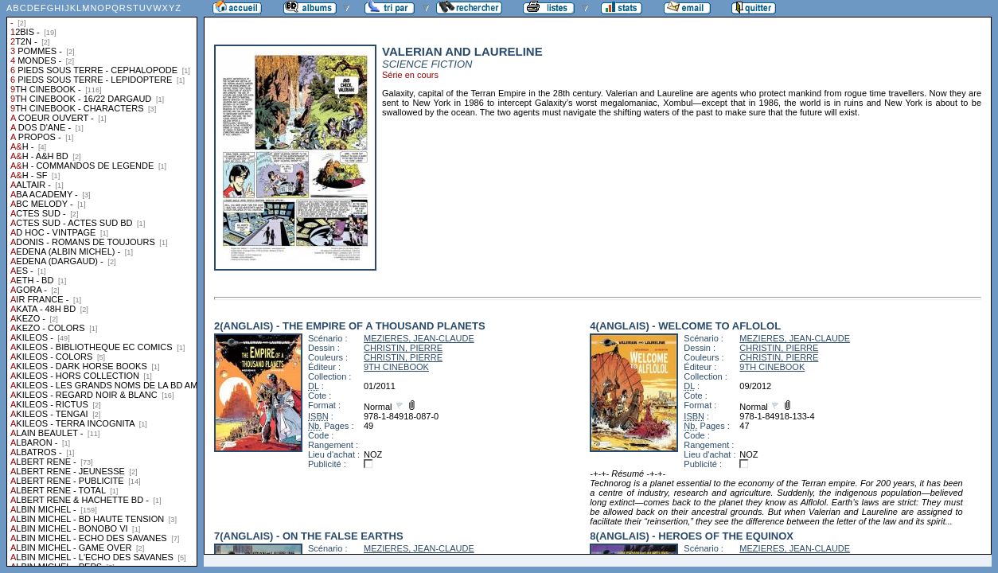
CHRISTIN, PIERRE (403, 348)
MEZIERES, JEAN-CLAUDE (419, 338)
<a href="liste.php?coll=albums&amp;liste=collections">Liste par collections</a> (101, 283)
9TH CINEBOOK (396, 367)
